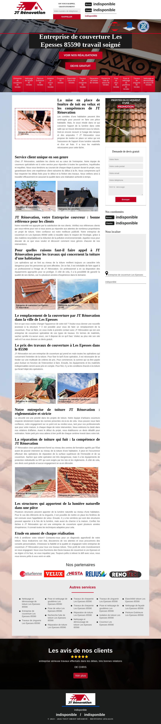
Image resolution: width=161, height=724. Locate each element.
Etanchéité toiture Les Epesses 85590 (135, 600)
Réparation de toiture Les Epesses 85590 (57, 626)
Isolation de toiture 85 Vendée (50, 82)
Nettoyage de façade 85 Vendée (29, 81)
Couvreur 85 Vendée (60, 80)
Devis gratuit (80, 65)
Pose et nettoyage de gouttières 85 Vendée (126, 83)
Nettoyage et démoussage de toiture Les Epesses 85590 (31, 603)
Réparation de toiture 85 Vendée (94, 80)
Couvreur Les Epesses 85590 (106, 623)
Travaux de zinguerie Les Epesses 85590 (31, 621)
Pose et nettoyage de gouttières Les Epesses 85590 (57, 601)
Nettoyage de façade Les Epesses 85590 (134, 606)
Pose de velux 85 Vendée (116, 82)
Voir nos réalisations (80, 55)
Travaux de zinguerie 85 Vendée (136, 82)
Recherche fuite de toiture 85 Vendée (105, 81)
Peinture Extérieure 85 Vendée (40, 81)
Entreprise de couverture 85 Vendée (17, 82)
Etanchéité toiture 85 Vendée (71, 80)
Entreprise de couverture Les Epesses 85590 (29, 613)
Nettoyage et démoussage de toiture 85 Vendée (148, 81)
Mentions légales (101, 719)
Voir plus (80, 675)
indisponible (104, 4)
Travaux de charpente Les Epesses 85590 (84, 600)
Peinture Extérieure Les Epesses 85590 (134, 613)
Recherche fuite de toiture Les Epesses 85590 (57, 618)
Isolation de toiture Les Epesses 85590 (109, 616)
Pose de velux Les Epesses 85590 (56, 609)
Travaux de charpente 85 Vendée (82, 82)
